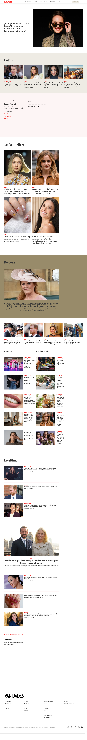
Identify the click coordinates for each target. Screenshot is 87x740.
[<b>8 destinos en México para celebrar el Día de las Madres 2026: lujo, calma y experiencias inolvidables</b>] (73, 72)
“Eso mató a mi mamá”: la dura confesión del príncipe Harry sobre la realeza (33, 342)
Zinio (5, 115)
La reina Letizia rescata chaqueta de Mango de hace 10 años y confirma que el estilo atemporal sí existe (41, 614)
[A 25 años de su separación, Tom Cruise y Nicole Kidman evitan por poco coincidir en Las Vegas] (13, 510)
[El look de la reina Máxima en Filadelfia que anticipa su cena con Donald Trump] (53, 330)
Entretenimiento (28, 1)
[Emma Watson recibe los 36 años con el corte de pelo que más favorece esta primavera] (45, 167)
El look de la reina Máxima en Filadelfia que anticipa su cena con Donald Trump (52, 342)
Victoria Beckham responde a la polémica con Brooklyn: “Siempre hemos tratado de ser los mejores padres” (40, 469)
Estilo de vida (7, 21)
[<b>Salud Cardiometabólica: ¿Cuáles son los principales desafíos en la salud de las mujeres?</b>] (13, 364)
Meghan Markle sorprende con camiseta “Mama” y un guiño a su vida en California (73, 342)
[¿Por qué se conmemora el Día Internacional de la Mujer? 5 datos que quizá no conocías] (45, 438)
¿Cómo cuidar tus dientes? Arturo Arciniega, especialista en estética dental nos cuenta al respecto (29, 399)
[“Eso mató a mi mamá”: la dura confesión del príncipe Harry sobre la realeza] (33, 330)
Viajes (59, 1)
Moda (41, 1)
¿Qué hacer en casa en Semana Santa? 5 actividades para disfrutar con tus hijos (60, 382)
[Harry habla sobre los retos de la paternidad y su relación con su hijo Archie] (13, 492)
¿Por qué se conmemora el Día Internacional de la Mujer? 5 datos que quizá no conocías (60, 438)
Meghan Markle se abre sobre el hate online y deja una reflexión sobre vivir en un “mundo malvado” (53, 85)
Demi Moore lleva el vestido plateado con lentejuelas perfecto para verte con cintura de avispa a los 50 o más (44, 240)
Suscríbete (75, 1)
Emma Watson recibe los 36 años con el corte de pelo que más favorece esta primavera (45, 191)
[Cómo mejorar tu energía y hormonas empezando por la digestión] (13, 382)
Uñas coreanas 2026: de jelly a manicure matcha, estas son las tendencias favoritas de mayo (40, 596)
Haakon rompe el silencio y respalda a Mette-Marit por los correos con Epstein (31, 561)
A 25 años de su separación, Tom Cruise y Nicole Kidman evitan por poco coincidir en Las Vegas (40, 505)
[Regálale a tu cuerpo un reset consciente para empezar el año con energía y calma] (13, 419)
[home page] (7, 2)
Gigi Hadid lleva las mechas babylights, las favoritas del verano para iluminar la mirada (17, 191)
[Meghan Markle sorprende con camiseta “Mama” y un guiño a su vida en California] (73, 330)
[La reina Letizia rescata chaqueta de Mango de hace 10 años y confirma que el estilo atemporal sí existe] (13, 619)
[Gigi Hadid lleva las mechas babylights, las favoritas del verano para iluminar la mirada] (17, 167)
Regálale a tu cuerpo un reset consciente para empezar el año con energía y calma (28, 417)
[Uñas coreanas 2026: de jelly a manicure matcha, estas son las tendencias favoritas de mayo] (13, 601)
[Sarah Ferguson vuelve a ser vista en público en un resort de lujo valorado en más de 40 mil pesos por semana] (31, 284)
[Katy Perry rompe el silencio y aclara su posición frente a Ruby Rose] (13, 582)
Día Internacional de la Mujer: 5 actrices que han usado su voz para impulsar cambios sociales (60, 420)
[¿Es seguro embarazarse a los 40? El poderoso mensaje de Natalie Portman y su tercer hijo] (58, 28)
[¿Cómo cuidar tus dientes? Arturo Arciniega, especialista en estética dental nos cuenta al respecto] (13, 401)
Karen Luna (34, 312)
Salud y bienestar (28, 357)
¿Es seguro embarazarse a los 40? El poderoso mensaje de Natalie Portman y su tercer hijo (16, 27)
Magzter (6, 118)
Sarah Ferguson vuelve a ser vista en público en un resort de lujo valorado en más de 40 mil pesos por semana (31, 305)
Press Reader (7, 117)
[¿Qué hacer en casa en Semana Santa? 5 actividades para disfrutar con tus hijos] (45, 382)
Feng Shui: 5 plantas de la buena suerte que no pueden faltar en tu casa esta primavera (60, 401)
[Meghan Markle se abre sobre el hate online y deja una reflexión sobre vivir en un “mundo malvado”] (53, 72)
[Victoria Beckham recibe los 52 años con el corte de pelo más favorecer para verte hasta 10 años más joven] (33, 72)
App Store (7, 114)
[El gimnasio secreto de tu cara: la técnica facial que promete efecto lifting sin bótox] (13, 437)
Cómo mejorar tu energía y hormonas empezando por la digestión (29, 380)
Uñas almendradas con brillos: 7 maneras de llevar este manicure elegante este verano (17, 239)
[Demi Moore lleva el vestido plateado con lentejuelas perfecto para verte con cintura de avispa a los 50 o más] (45, 215)
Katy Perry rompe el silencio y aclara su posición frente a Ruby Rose (40, 577)
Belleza (46, 1)
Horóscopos (52, 1)
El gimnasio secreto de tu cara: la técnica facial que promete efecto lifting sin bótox (29, 436)
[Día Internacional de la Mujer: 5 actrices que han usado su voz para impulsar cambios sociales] (45, 419)
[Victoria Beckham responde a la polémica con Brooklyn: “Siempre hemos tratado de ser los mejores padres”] (13, 473)
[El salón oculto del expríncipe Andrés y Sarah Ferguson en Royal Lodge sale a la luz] (13, 330)
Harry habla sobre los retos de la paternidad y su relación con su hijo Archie (40, 487)
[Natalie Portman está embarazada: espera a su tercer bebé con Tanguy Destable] (13, 72)
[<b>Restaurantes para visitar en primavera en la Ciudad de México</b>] (45, 364)
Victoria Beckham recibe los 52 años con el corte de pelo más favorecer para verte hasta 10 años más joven (32, 85)
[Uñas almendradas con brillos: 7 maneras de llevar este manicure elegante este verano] (17, 215)
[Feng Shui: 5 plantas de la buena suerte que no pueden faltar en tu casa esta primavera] (45, 401)
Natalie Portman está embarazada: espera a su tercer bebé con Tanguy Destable (13, 84)
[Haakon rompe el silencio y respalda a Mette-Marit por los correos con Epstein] (31, 540)
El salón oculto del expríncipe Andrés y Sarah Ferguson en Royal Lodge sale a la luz (12, 342)
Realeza (35, 1)
